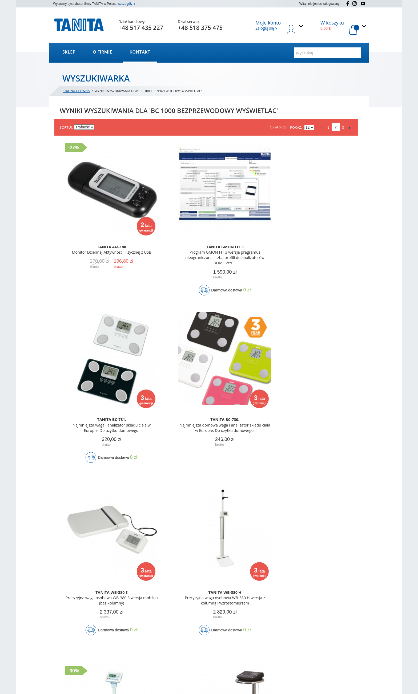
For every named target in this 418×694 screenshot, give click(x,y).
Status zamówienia (193, 622)
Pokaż (295, 127)
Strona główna (76, 91)
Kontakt (140, 52)
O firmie (102, 52)
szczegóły (127, 4)
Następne (349, 128)
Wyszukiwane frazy (132, 655)
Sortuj (66, 127)
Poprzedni (321, 128)
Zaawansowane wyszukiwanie (140, 662)
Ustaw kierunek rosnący (99, 127)
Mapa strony (127, 648)
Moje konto (187, 615)
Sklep (68, 52)
